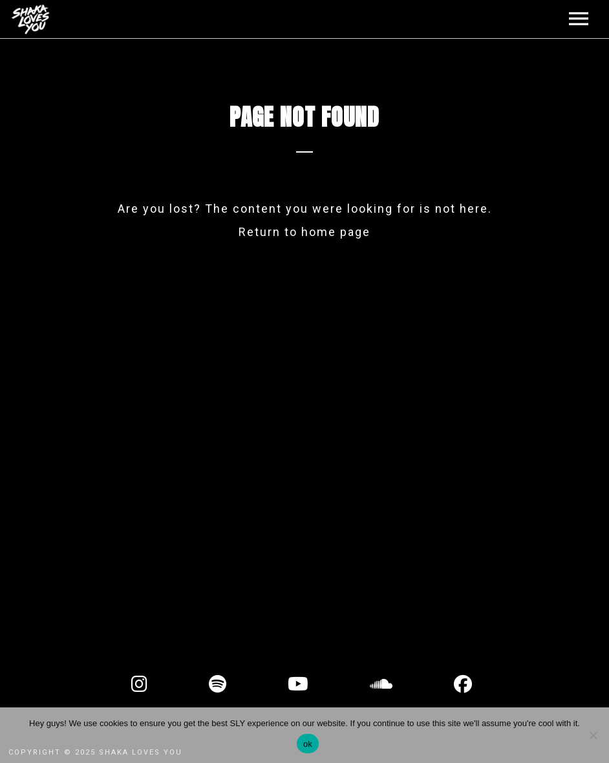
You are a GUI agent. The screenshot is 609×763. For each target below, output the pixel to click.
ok (307, 744)
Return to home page (304, 232)
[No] (592, 735)
